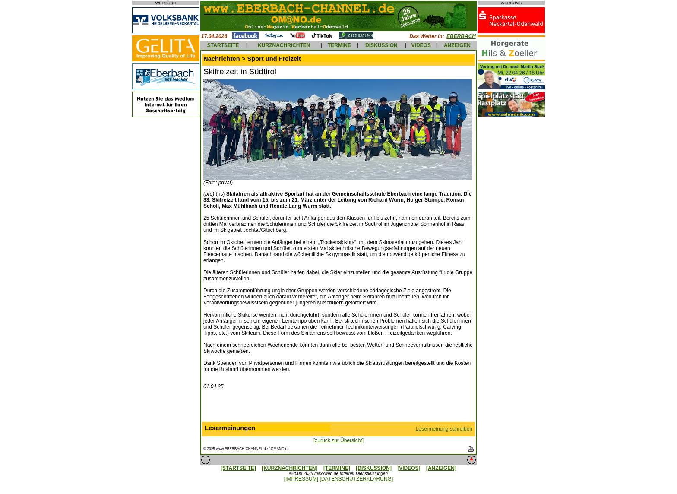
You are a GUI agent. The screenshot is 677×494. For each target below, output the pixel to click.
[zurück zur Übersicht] (338, 440)
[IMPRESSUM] (301, 479)
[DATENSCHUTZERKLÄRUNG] (356, 479)
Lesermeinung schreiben (444, 429)
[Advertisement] (338, 408)
